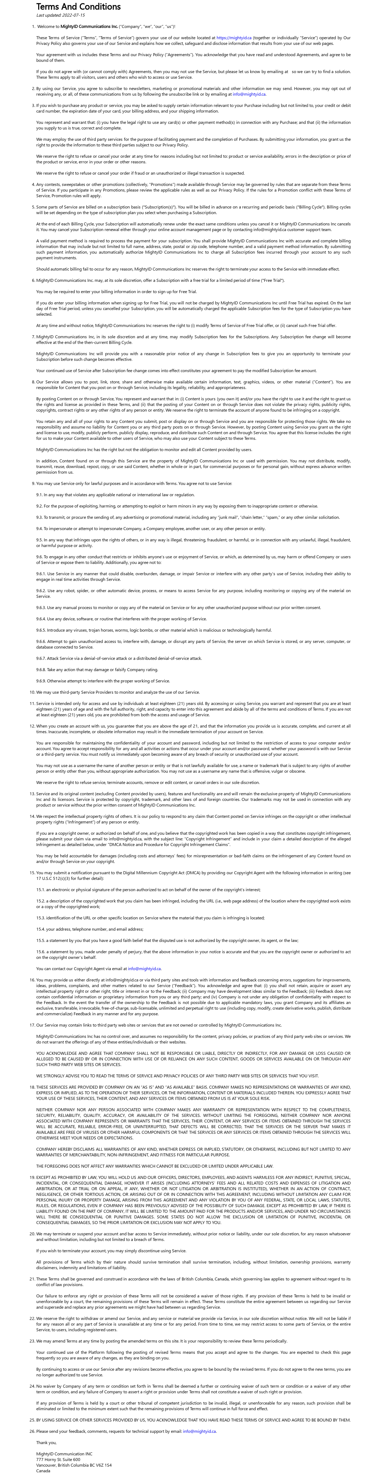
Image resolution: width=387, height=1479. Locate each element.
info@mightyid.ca (249, 94)
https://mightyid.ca (234, 37)
